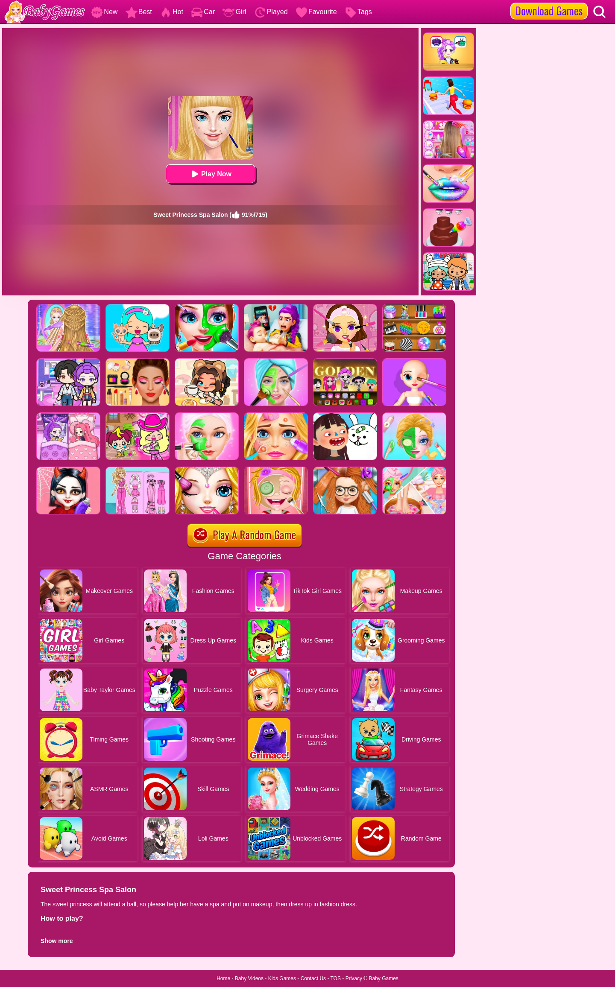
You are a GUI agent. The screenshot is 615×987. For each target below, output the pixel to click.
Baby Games (383, 978)
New (104, 11)
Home (223, 978)
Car (203, 11)
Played (271, 11)
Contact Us (313, 978)
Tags (358, 11)
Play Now (210, 174)
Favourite (316, 11)
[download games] (549, 3)
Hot (171, 11)
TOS (336, 978)
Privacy (354, 978)
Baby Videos (249, 978)
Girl (234, 11)
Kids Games (282, 978)
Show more (57, 940)
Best (139, 11)
